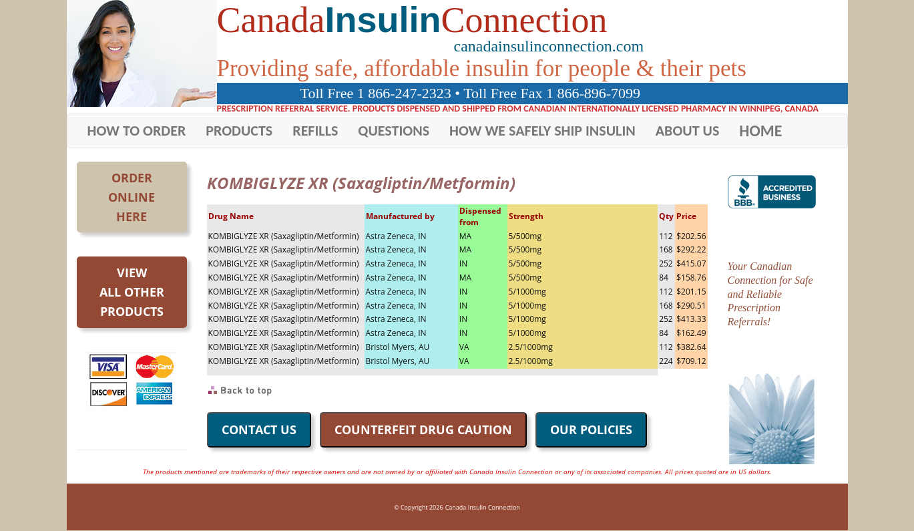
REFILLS (315, 131)
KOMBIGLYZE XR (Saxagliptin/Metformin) (283, 236)
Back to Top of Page (240, 391)
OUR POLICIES (591, 429)
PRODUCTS (239, 131)
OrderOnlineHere (131, 197)
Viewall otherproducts (131, 291)
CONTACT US (259, 429)
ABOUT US (688, 131)
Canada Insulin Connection (482, 507)
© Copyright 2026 (418, 507)
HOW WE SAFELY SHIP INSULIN (542, 131)
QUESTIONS (393, 131)
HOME (760, 130)
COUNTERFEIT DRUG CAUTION (423, 429)
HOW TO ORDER (136, 131)
